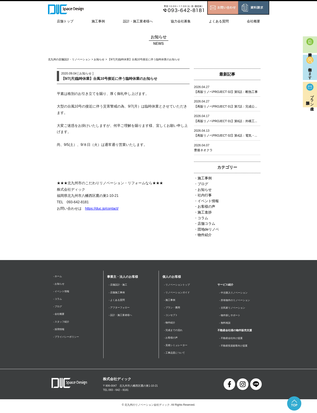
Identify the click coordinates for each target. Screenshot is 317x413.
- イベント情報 (62, 291)
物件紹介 (205, 235)
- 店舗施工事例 (117, 292)
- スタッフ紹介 (62, 323)
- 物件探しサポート (230, 315)
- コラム (58, 299)
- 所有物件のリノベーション (236, 300)
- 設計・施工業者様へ (121, 315)
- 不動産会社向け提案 (232, 339)
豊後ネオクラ (203, 150)
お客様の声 (206, 206)
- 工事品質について (175, 354)
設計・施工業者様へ (138, 21)
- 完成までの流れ (174, 331)
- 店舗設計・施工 (119, 284)
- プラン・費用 (173, 308)
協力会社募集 (181, 21)
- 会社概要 (59, 315)
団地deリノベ (208, 229)
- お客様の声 (171, 339)
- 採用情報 (59, 330)
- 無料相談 (225, 323)
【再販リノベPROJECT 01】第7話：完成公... (225, 106)
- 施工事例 (170, 300)
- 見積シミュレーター (177, 347)
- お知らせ (59, 284)
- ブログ (58, 307)
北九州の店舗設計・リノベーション (69, 59)
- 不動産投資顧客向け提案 (234, 347)
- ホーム (58, 276)
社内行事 (205, 195)
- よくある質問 (117, 300)
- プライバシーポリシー (67, 338)
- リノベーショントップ (178, 284)
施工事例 (98, 21)
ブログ (203, 184)
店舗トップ (65, 21)
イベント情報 (208, 201)
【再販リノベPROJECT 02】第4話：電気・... (225, 135)
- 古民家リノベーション (233, 308)
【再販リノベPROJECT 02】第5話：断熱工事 (226, 92)
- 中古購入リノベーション (234, 292)
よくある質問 (219, 21)
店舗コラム (206, 223)
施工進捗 (205, 212)
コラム (203, 218)
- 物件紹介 (170, 323)
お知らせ (99, 59)
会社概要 (253, 21)
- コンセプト (171, 315)
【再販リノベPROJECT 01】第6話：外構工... (225, 121)
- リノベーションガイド (178, 292)
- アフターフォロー (120, 308)
